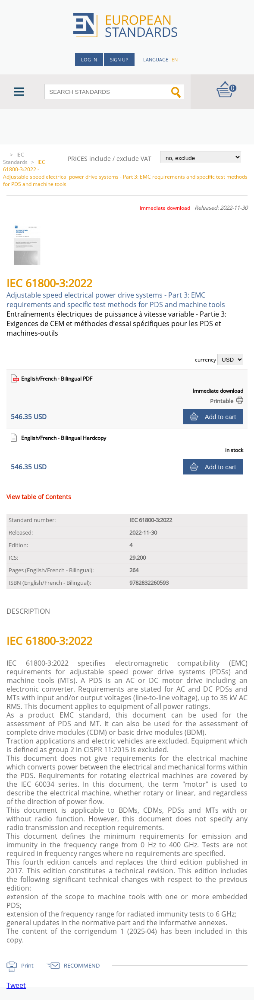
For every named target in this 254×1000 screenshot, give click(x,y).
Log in (89, 59)
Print (27, 965)
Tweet (16, 985)
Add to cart (220, 416)
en (175, 59)
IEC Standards (15, 158)
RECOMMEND (82, 965)
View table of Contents (38, 497)
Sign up (119, 59)
